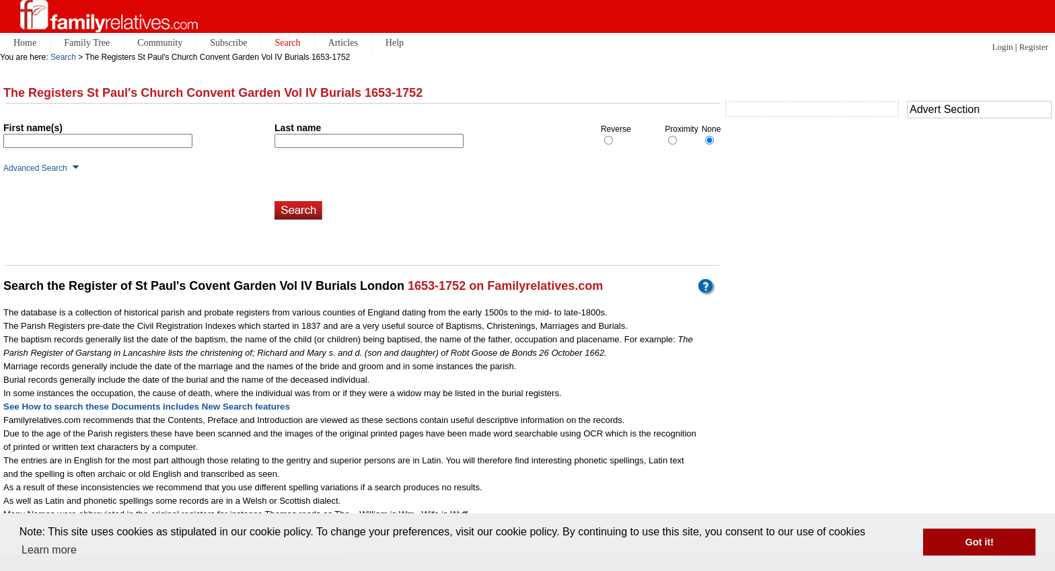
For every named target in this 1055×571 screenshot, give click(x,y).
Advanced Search (35, 168)
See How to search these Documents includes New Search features (146, 407)
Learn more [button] (49, 550)
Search (63, 57)
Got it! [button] (980, 542)
